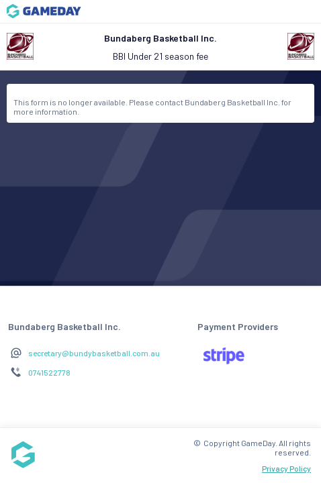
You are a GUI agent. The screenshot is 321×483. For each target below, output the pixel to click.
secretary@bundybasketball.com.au (94, 353)
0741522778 (49, 372)
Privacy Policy (286, 468)
